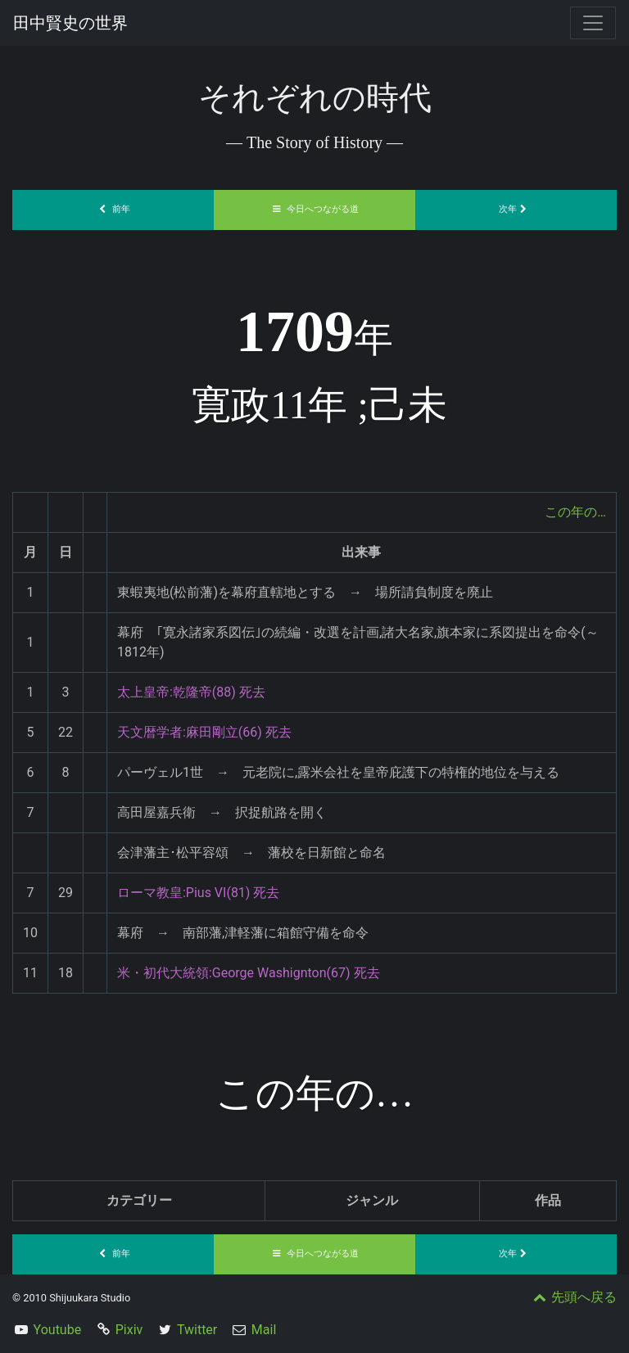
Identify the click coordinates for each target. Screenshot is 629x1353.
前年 (113, 209)
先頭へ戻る (573, 1297)
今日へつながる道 (314, 209)
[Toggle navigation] (593, 23)
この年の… (575, 512)
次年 (516, 209)
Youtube (58, 1329)
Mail (263, 1329)
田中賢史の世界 (70, 23)
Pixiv (129, 1329)
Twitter (197, 1329)
